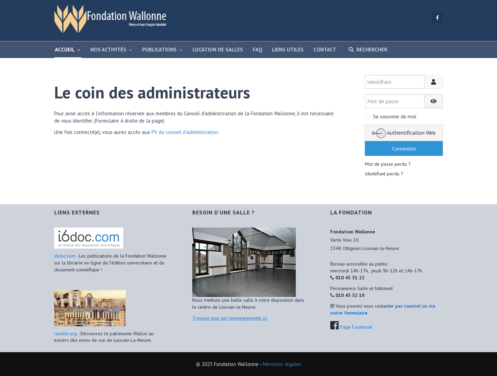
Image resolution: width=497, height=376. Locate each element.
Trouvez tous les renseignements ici (229, 318)
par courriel (408, 306)
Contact (324, 49)
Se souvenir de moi (394, 116)
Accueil (65, 49)
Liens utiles (288, 49)
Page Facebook (356, 327)
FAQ (257, 49)
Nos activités (108, 49)
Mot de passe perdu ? (388, 164)
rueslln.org (65, 333)
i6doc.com (65, 256)
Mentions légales (282, 364)
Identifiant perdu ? (384, 174)
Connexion (404, 148)
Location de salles (218, 49)
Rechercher (366, 49)
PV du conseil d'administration (185, 132)
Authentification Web (404, 133)
